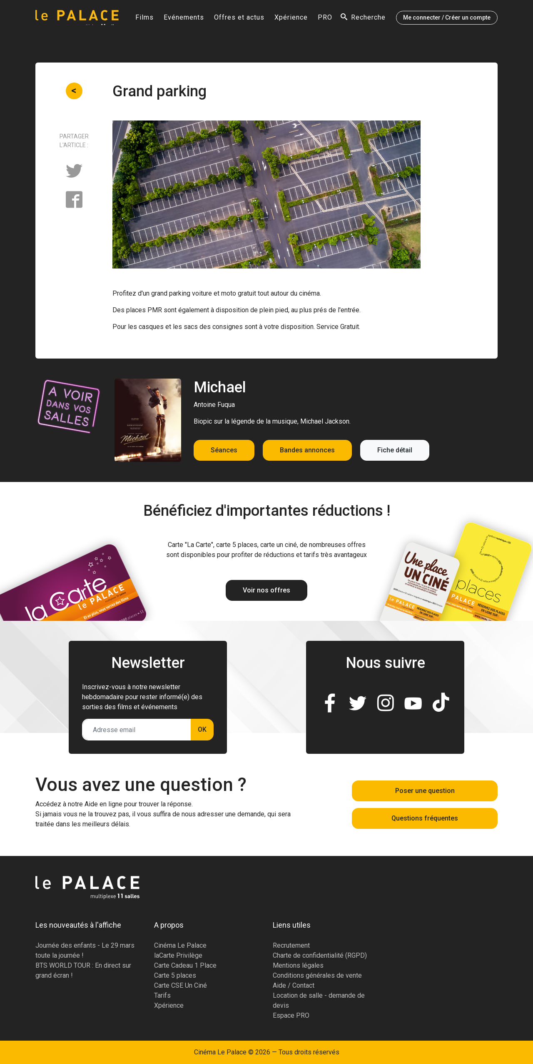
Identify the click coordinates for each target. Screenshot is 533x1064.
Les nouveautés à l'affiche (78, 925)
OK (202, 729)
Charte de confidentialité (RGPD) (320, 955)
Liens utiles (292, 925)
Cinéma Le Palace (180, 945)
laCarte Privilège (178, 955)
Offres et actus (239, 19)
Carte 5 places (175, 975)
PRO (325, 19)
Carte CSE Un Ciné (180, 985)
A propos (169, 925)
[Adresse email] (137, 729)
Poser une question (425, 791)
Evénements (184, 19)
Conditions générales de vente (317, 975)
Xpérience (291, 19)
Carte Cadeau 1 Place (185, 965)
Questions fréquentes (424, 818)
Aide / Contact (293, 985)
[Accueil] (77, 19)
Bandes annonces (307, 450)
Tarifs (162, 995)
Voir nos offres (266, 590)
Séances (224, 450)
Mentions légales (298, 965)
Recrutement (291, 945)
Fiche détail (394, 450)
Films (144, 19)
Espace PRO (291, 1015)
